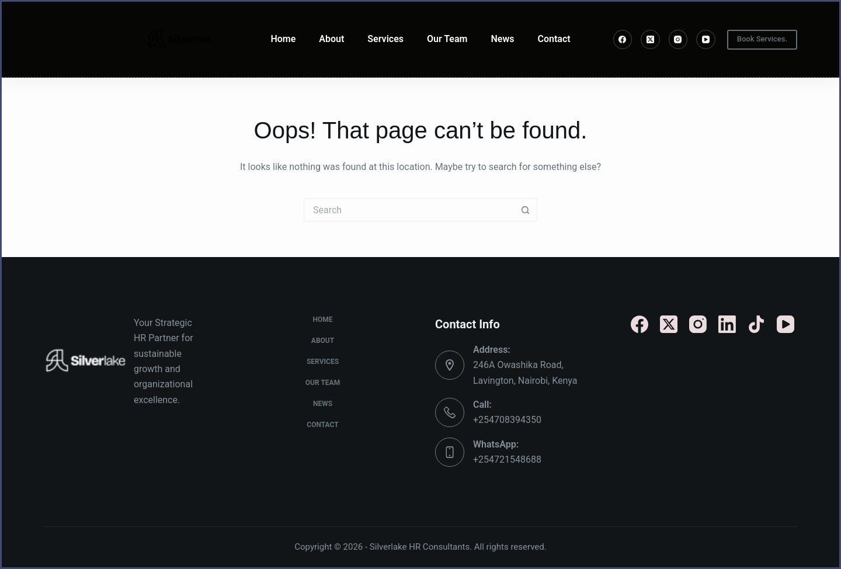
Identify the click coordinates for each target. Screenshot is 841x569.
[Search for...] (409, 209)
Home (283, 38)
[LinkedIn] (727, 324)
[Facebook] (623, 39)
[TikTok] (756, 324)
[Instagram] (678, 39)
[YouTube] (705, 39)
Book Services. (762, 38)
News (502, 38)
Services (385, 38)
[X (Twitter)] (650, 39)
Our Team (447, 38)
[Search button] (525, 209)
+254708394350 (507, 419)
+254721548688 (507, 459)
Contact (553, 38)
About (331, 38)
